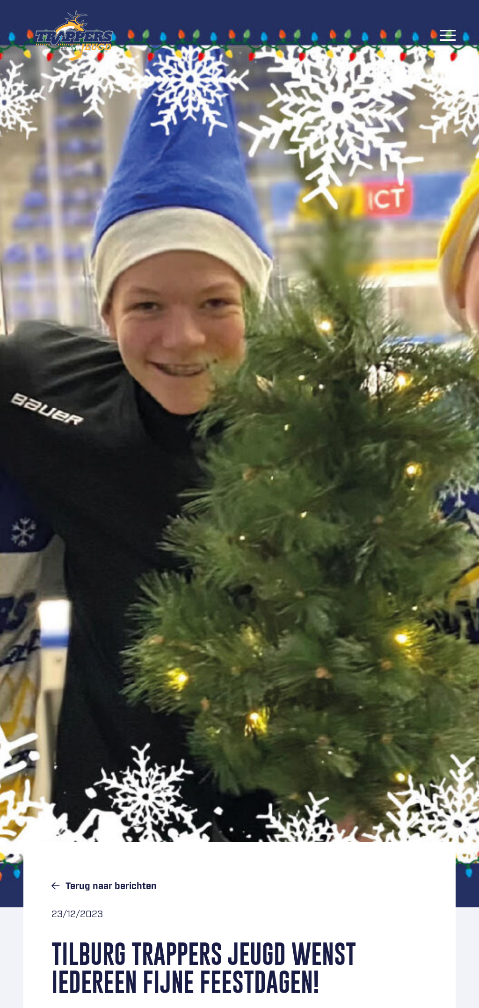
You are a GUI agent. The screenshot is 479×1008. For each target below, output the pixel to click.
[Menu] (448, 35)
